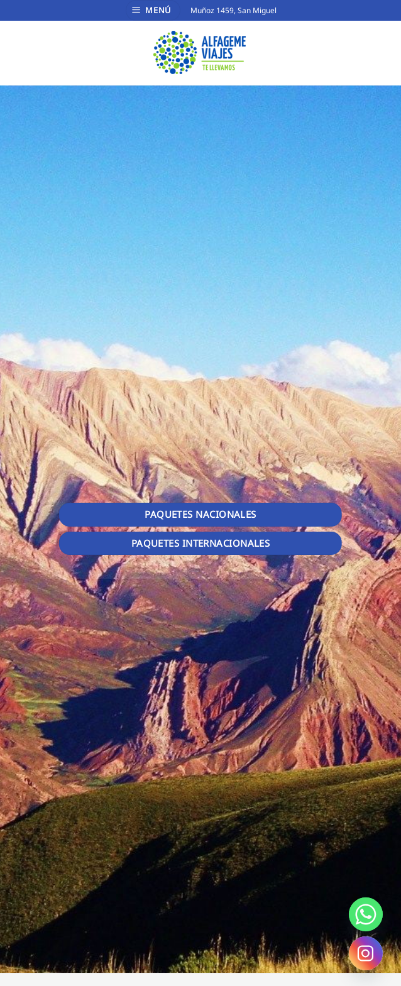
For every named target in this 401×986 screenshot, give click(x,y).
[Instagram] (366, 953)
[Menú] (153, 10)
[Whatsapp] (366, 914)
